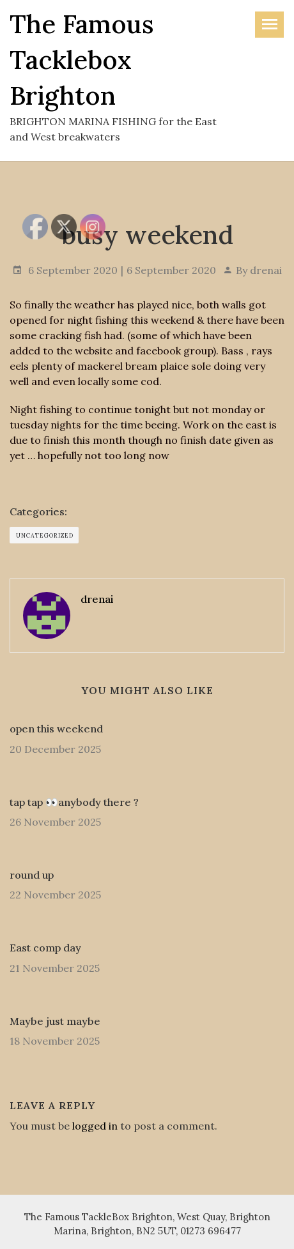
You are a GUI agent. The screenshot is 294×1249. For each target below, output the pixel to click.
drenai (266, 270)
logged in (95, 1125)
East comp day (45, 947)
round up (32, 874)
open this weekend (56, 728)
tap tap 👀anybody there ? (74, 802)
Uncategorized (45, 535)
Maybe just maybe (55, 1021)
